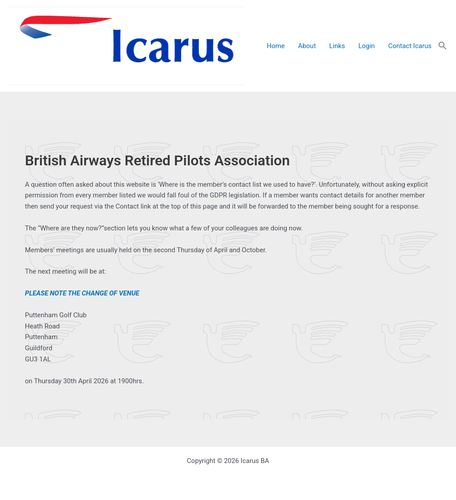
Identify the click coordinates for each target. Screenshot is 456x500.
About (307, 46)
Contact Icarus (410, 46)
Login (366, 46)
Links (337, 46)
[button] (442, 46)
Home (276, 46)
